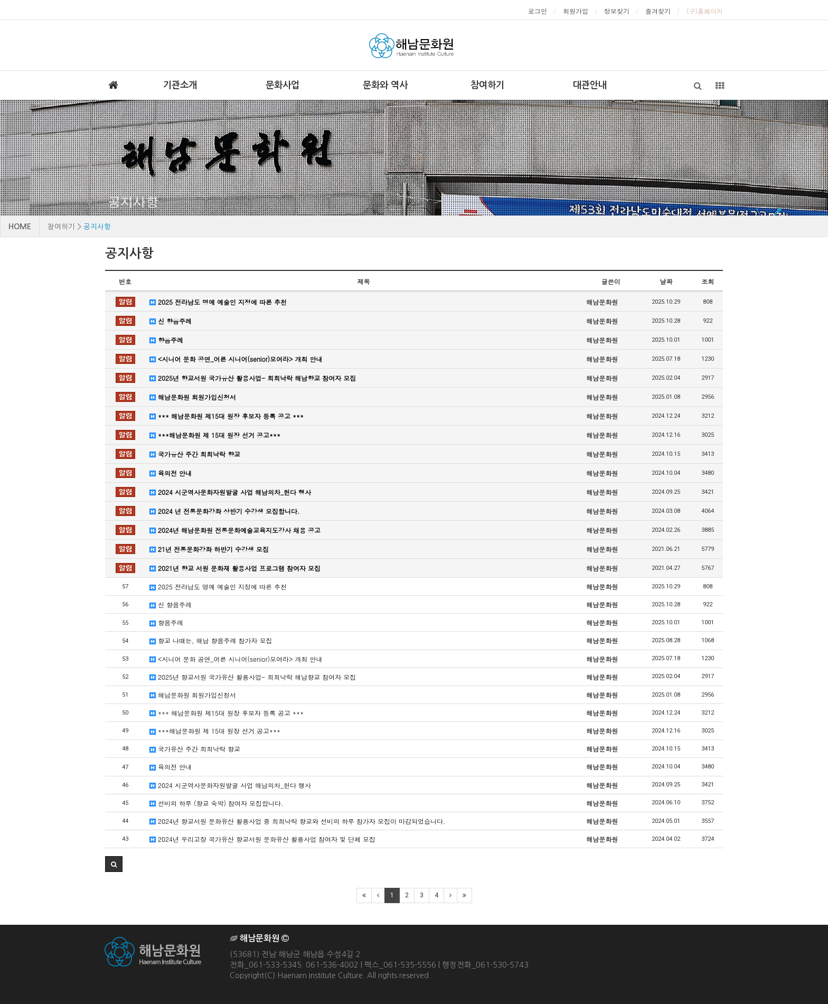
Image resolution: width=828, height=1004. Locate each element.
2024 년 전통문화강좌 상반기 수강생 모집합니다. (224, 510)
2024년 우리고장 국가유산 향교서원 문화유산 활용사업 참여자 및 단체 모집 (262, 838)
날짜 (666, 281)
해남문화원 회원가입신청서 (192, 396)
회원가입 (575, 10)
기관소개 (180, 85)
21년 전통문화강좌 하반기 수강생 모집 (209, 549)
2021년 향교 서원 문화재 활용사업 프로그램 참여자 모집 (235, 568)
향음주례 (166, 339)
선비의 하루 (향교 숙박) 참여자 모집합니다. (216, 803)
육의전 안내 (170, 472)
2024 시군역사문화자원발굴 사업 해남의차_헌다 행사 (230, 491)
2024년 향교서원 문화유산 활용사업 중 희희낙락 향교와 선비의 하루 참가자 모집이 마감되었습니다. (297, 821)
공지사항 (133, 201)
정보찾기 (616, 10)
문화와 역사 (385, 85)
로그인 (537, 10)
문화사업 (282, 85)
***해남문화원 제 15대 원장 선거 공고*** (214, 434)
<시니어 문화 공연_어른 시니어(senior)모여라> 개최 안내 (236, 358)
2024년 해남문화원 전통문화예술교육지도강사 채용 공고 (235, 530)
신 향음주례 (170, 320)
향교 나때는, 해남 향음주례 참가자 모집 (210, 640)
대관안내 (590, 85)
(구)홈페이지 (704, 10)
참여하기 (487, 85)
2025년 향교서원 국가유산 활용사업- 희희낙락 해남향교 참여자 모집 (252, 377)
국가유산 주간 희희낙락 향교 (194, 453)
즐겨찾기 (658, 10)
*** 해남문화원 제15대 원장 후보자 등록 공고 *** (226, 415)
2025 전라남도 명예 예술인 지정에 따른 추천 (218, 301)
